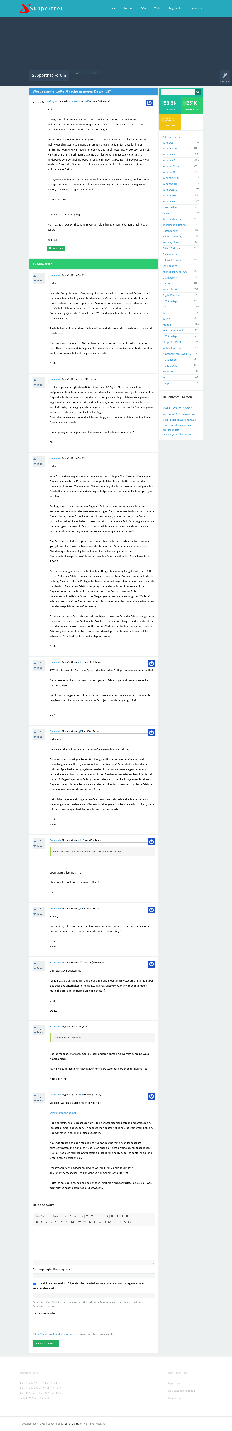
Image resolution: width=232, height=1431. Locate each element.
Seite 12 (42, 1393)
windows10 (170, 414)
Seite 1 (31, 1383)
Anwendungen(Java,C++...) (177, 353)
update (175, 430)
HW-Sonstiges (171, 301)
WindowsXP (169, 172)
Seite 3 (48, 1383)
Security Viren (171, 242)
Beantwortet (56, 275)
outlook (175, 419)
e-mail (190, 434)
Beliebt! (106, 78)
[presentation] (59, 1323)
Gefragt (51, 101)
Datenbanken (170, 230)
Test (165, 377)
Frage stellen (172, 78)
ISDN (165, 313)
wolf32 (80, 962)
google (174, 425)
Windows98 (169, 195)
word (183, 419)
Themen (134, 78)
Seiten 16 (37, 1398)
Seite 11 (33, 1393)
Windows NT (170, 183)
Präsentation (170, 254)
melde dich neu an (65, 1334)
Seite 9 (57, 1388)
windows (185, 408)
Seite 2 (40, 1383)
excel (167, 407)
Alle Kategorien (172, 137)
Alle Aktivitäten (78, 78)
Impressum (174, 1383)
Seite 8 (48, 1388)
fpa (79, 1095)
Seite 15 (27, 1398)
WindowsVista (171, 166)
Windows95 (169, 201)
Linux (166, 213)
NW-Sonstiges (171, 336)
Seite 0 (23, 1383)
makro (185, 414)
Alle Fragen (94, 78)
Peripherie (169, 283)
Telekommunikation (174, 330)
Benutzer (159, 78)
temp (166, 383)
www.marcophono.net (63, 1112)
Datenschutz (175, 1398)
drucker (167, 430)
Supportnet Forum (49, 75)
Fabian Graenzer (73, 1423)
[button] (42, 1216)
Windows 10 (170, 148)
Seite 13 (52, 1393)
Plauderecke (75, 101)
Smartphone (170, 289)
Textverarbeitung (172, 219)
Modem (167, 324)
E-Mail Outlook (171, 248)
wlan (184, 425)
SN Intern (168, 371)
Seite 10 (23, 1393)
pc (180, 425)
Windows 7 (169, 160)
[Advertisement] (116, 44)
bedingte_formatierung (175, 434)
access (191, 425)
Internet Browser (172, 260)
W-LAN (166, 318)
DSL (165, 307)
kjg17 (79, 731)
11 (196, 434)
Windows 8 (169, 154)
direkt (47, 1398)
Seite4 (56, 1383)
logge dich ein (44, 1334)
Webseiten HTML (172, 348)
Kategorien (146, 78)
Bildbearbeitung (172, 236)
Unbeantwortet (120, 78)
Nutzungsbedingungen (181, 1390)
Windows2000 (171, 178)
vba (176, 408)
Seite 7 (40, 1388)
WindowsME (170, 189)
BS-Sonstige (170, 207)
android (191, 419)
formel (167, 425)
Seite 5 (23, 1388)
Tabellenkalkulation (174, 225)
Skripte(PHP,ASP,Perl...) (176, 342)
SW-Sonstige (170, 266)
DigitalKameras (171, 295)
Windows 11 (169, 142)
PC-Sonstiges (170, 359)
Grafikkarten (170, 277)
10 (178, 414)
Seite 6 (32, 1388)
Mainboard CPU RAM (175, 271)
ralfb (87, 101)
